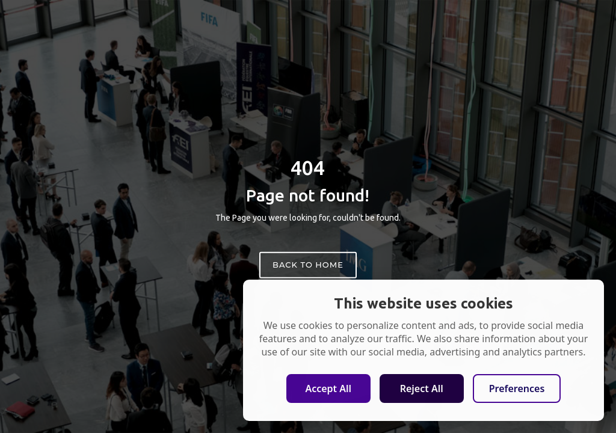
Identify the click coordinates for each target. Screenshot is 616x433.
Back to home (308, 264)
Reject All (421, 388)
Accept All (328, 388)
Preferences (517, 388)
